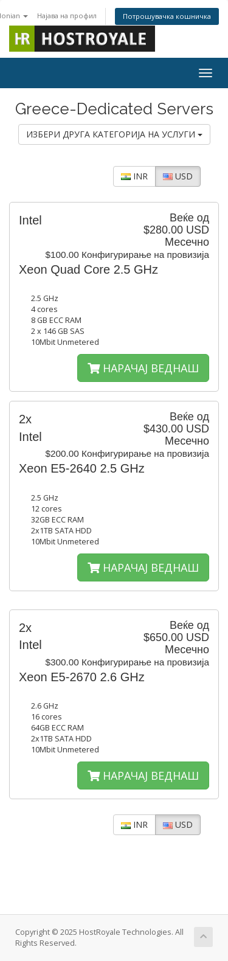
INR (134, 176)
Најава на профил (67, 15)
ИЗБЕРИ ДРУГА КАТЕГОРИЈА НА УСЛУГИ (114, 134)
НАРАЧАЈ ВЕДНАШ (143, 368)
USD (178, 176)
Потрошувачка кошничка (167, 16)
